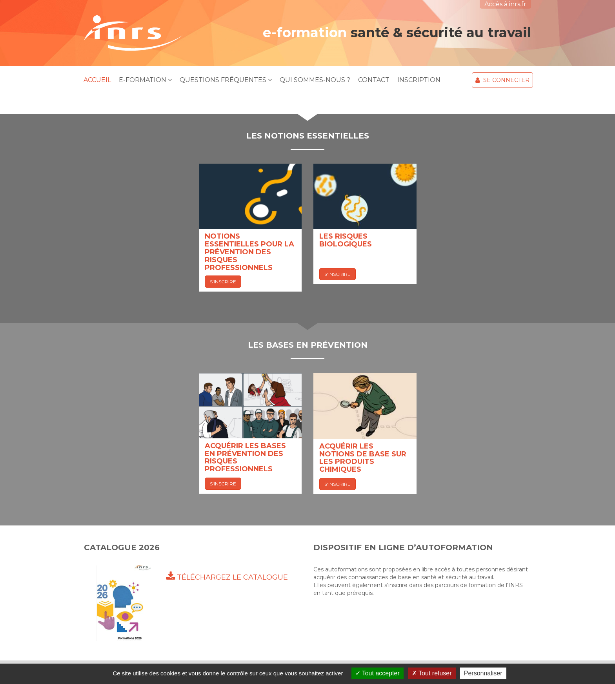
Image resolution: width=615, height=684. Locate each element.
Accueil (97, 80)
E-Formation (145, 80)
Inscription (418, 80)
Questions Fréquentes (226, 80)
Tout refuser (432, 673)
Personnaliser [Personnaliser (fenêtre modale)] (483, 673)
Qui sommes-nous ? (315, 80)
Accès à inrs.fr (505, 4)
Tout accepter (377, 673)
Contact (373, 80)
